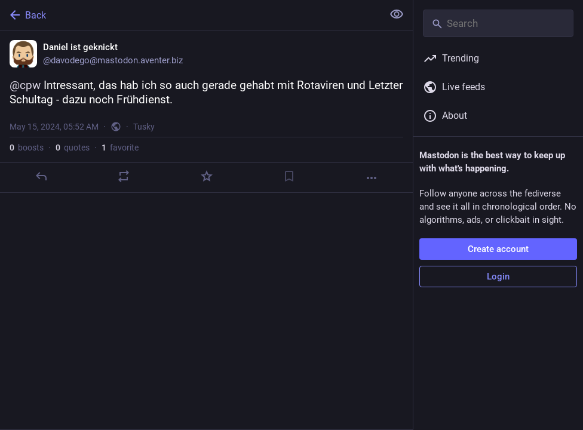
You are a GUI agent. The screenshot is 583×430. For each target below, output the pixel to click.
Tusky (144, 126)
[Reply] (41, 176)
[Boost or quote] (123, 176)
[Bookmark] (289, 176)
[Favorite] (207, 176)
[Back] (190, 15)
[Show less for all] (397, 14)
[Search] (498, 23)
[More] (371, 178)
